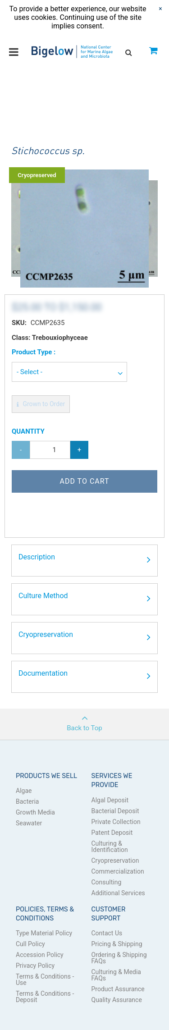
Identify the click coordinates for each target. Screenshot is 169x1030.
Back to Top (84, 720)
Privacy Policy (35, 965)
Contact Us (107, 933)
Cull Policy (30, 944)
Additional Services (118, 893)
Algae (24, 790)
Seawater (29, 823)
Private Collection (116, 821)
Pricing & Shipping (116, 944)
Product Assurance (118, 989)
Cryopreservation (84, 637)
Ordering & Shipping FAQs (119, 958)
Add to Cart (84, 481)
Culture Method (84, 598)
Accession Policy (40, 954)
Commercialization (117, 871)
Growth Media (35, 812)
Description (84, 560)
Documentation (84, 676)
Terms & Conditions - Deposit (45, 996)
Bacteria (27, 801)
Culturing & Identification (109, 846)
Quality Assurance (116, 999)
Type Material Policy (44, 933)
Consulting (106, 882)
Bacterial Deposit (115, 811)
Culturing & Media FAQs (116, 975)
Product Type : (33, 352)
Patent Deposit (112, 832)
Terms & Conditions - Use (45, 979)
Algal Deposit (110, 800)
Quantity (28, 431)
